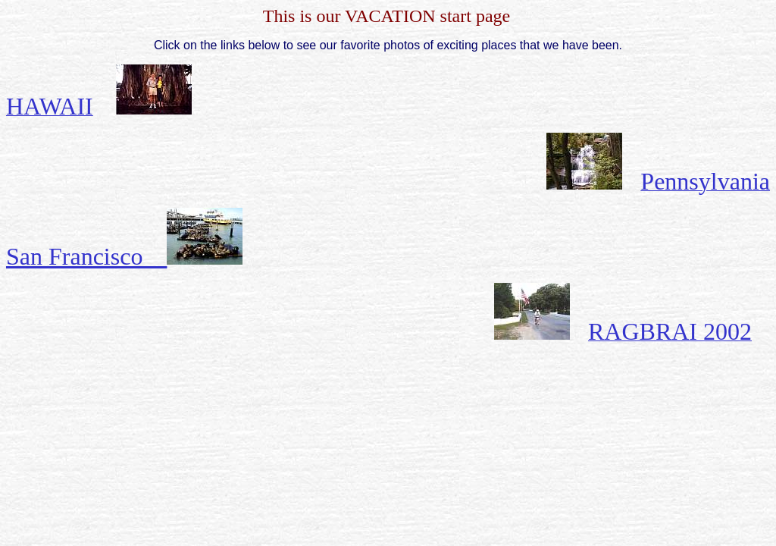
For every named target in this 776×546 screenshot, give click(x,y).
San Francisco (124, 256)
